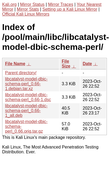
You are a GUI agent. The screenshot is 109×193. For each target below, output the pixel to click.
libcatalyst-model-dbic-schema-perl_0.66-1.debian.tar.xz (26, 84)
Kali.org (9, 4)
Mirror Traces (60, 4)
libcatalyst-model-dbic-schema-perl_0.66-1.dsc (28, 97)
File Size (66, 63)
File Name (15, 63)
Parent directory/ (20, 72)
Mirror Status (32, 4)
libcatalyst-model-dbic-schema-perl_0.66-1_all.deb (26, 110)
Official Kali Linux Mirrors (25, 14)
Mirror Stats (28, 9)
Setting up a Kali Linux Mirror (69, 9)
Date (87, 63)
